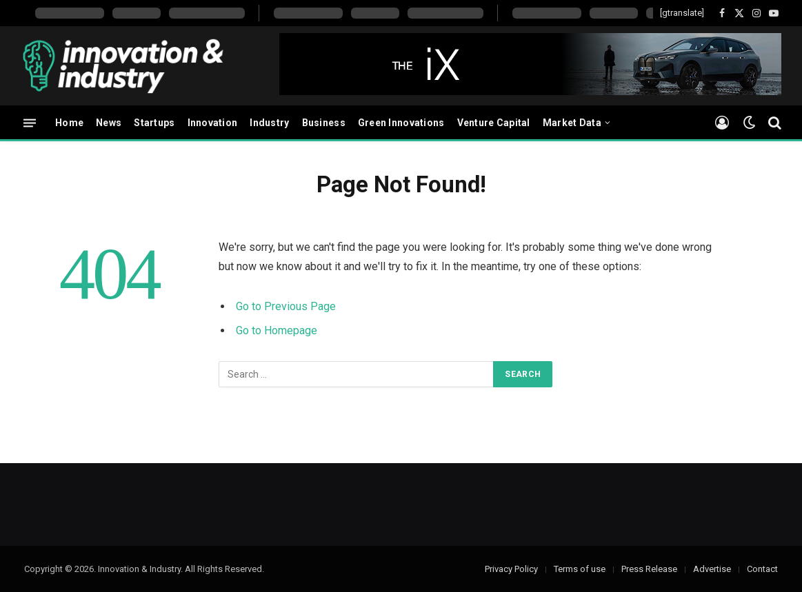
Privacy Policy (511, 569)
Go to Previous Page (286, 306)
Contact (762, 569)
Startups (154, 122)
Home (69, 122)
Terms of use (579, 569)
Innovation (213, 122)
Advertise (712, 569)
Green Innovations (401, 122)
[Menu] (29, 122)
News (108, 122)
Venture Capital (493, 122)
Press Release (649, 569)
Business (323, 122)
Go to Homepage (276, 330)
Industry (269, 122)
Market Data (572, 122)
